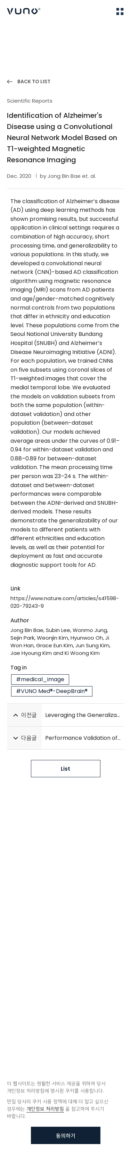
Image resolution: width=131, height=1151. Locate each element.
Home (14, 34)
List (65, 768)
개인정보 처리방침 (45, 1108)
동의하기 (65, 1135)
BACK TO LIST (33, 81)
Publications (42, 34)
